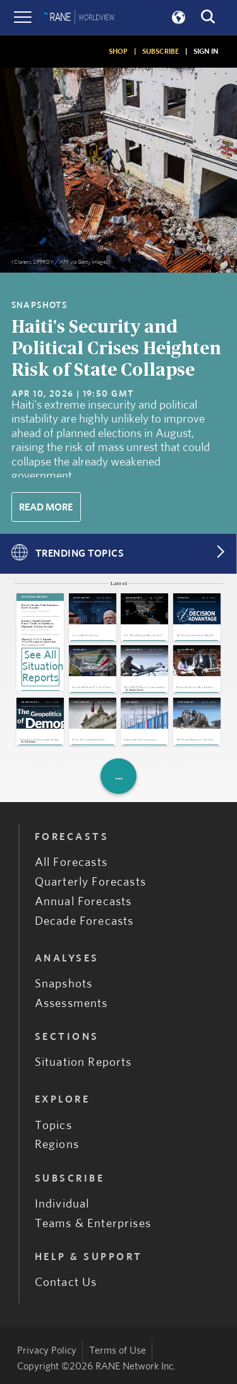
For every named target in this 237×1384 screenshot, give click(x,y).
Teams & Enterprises (93, 1224)
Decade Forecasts (84, 921)
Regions (57, 1145)
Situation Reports (83, 1062)
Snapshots (64, 984)
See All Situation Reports (40, 667)
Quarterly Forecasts (90, 882)
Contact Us (66, 1282)
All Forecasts (71, 862)
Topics (53, 1126)
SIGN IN (205, 51)
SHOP (118, 51)
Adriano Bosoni (136, 690)
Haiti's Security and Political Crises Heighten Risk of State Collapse (116, 349)
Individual (62, 1204)
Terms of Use (117, 1350)
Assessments (71, 1004)
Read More (46, 507)
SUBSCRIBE (160, 51)
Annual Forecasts (83, 902)
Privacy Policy (46, 1350)
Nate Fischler (30, 742)
